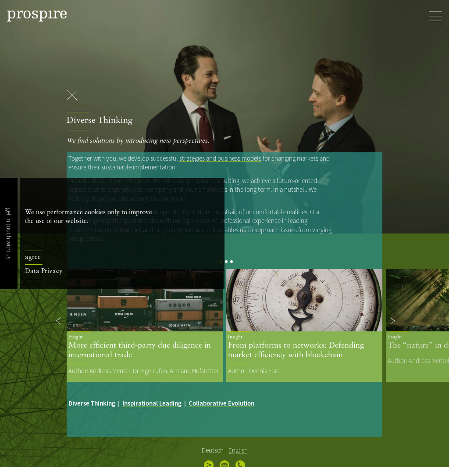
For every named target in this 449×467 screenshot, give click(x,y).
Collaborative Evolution (221, 403)
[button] (59, 320)
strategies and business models (220, 158)
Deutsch (213, 450)
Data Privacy (44, 271)
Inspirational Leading (152, 403)
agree (33, 257)
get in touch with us (9, 233)
